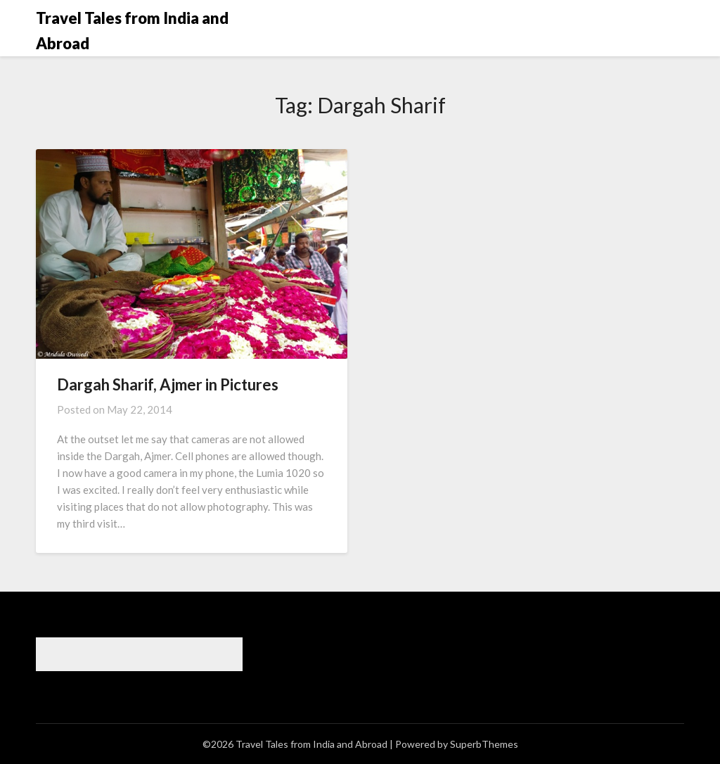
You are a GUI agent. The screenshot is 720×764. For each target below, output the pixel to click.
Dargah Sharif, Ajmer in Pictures (167, 384)
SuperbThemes (484, 744)
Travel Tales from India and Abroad (132, 30)
